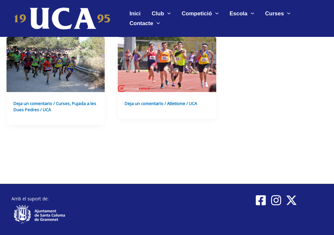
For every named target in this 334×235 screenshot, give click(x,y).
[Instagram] (276, 200)
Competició (200, 13)
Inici (135, 13)
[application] (167, 13)
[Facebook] (260, 200)
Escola (242, 13)
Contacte (144, 23)
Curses (278, 13)
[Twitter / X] (291, 200)
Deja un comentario (32, 103)
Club (161, 13)
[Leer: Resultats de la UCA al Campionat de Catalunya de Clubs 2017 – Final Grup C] (167, 64)
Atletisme (176, 103)
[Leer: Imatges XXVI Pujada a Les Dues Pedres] (56, 64)
